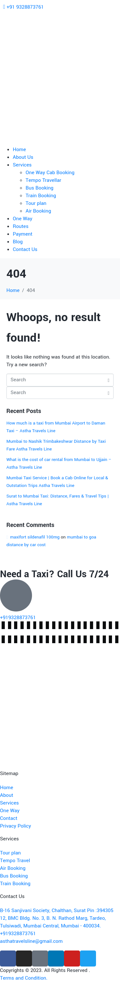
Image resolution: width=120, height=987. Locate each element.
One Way (22, 218)
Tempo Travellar (43, 180)
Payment (22, 234)
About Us (23, 157)
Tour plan (36, 203)
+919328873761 (18, 617)
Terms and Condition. (23, 978)
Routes (20, 226)
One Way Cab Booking (50, 172)
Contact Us (25, 249)
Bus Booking (39, 187)
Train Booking (41, 195)
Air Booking (38, 210)
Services (22, 164)
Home (19, 149)
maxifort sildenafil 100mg (35, 537)
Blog (18, 241)
